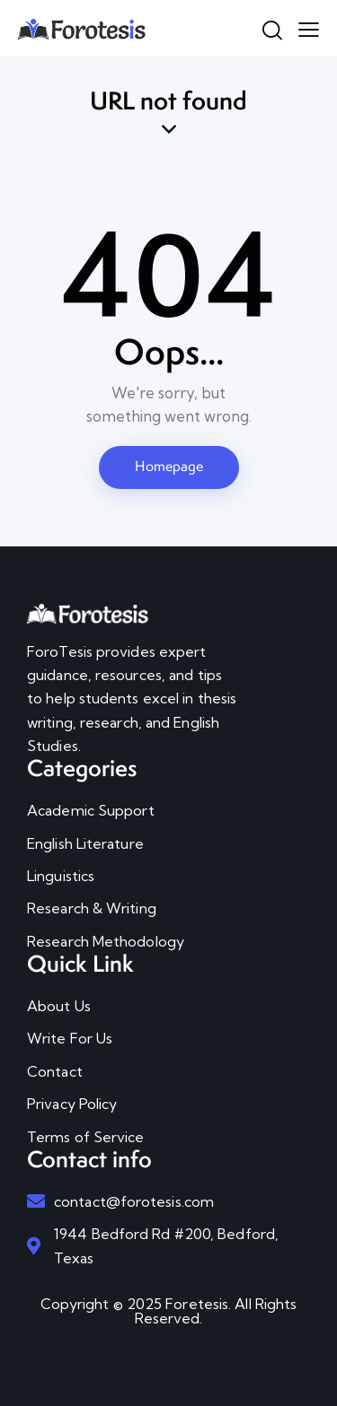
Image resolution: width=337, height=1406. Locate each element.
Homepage (169, 466)
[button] (308, 27)
